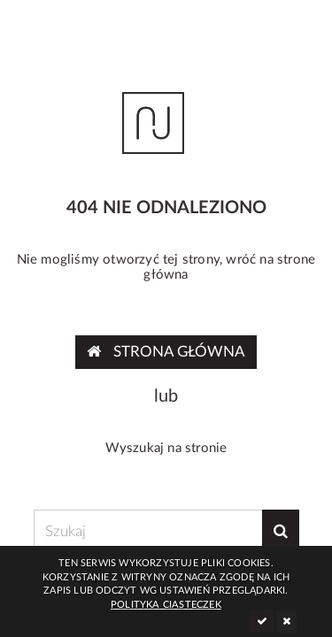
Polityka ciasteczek (166, 605)
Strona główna (166, 351)
